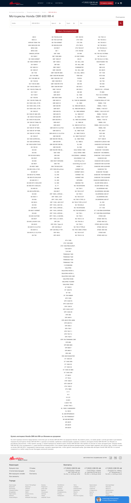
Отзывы (32, 468)
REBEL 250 (102, 122)
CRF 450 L (57, 232)
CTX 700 (79, 42)
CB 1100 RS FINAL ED (34, 100)
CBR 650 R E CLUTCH (57, 128)
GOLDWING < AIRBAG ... (79, 155)
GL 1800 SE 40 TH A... (79, 125)
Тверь (43, 495)
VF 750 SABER (68, 295)
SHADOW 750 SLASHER (102, 177)
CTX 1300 (79, 40)
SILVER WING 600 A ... (102, 183)
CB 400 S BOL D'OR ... (34, 169)
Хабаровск (60, 495)
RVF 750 (102, 136)
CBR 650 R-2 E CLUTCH (56, 133)
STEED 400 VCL (102, 218)
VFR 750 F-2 (68, 334)
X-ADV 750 (68, 403)
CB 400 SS (34, 188)
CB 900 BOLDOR (57, 45)
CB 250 (34, 150)
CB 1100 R (34, 95)
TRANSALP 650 (68, 259)
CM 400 (56, 188)
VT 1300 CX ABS (68, 370)
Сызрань (60, 486)
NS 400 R (102, 70)
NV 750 (102, 81)
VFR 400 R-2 (68, 323)
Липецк (43, 494)
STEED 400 (102, 216)
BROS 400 (34, 48)
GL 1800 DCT (79, 114)
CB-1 (56, 51)
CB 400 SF (34, 172)
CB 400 (34, 161)
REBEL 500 (102, 128)
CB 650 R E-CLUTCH (34, 227)
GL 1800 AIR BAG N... (79, 106)
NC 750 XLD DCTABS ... (102, 53)
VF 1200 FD (68, 290)
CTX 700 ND (79, 51)
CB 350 (34, 152)
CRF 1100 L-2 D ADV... (57, 218)
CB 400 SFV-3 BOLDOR (34, 183)
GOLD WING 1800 (79, 152)
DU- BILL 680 (79, 70)
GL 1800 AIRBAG (79, 111)
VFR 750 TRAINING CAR (68, 339)
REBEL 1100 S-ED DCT (102, 111)
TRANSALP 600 (68, 257)
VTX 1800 (68, 389)
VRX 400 (68, 353)
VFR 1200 (68, 298)
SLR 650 (102, 205)
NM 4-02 (102, 67)
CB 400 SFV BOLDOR (34, 177)
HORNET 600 (79, 169)
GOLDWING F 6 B (79, 158)
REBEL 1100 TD (102, 119)
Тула (91, 495)
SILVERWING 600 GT (102, 199)
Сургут (27, 490)
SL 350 (102, 202)
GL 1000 (79, 95)
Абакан (27, 488)
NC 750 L (79, 213)
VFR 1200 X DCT (68, 309)
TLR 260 (68, 251)
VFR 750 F (68, 328)
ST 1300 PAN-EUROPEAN (102, 213)
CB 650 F (34, 218)
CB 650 (34, 213)
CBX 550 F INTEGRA (56, 161)
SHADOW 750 (102, 169)
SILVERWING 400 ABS (102, 191)
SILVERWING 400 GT (102, 194)
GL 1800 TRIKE (79, 139)
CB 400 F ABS (34, 166)
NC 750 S (79, 216)
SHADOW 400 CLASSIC (102, 161)
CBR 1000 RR (57, 70)
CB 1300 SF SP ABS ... (34, 128)
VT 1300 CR (68, 359)
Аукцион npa (14, 468)
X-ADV (68, 400)
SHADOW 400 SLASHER (102, 166)
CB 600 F (34, 207)
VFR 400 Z (68, 325)
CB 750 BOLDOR (57, 37)
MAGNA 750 (79, 183)
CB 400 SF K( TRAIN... (34, 174)
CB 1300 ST (34, 136)
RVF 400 (102, 133)
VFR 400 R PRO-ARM (68, 320)
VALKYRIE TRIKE (68, 284)
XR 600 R (68, 425)
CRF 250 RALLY (57, 227)
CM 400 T (57, 191)
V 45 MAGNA (68, 265)
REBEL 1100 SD (102, 114)
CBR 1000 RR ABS (57, 73)
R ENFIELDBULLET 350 (102, 100)
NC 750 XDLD (102, 45)
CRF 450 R (57, 235)
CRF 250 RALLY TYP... (57, 230)
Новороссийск (13, 490)
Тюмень (59, 488)
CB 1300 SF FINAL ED (34, 122)
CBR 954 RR (57, 147)
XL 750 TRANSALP (68, 416)
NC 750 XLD (102, 51)
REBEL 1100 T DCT (102, 117)
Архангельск (110, 490)
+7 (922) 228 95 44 (72, 468)
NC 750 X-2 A (79, 235)
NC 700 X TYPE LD (79, 199)
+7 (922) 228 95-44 (90, 2)
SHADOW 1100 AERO (102, 150)
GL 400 (79, 144)
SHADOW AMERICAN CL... (102, 180)
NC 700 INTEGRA (79, 185)
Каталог (41, 3)
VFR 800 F (68, 348)
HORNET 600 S (79, 172)
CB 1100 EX (34, 81)
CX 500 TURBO (79, 56)
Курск (75, 494)
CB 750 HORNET (57, 42)
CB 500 (34, 199)
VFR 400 (68, 314)
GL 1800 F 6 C (79, 117)
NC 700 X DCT (79, 196)
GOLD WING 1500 (79, 150)
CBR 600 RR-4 (56, 119)
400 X (34, 37)
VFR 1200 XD (68, 312)
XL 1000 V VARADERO (68, 408)
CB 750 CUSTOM (57, 40)
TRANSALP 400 (68, 254)
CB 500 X (34, 202)
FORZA (79, 78)
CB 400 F (34, 163)
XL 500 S (68, 411)
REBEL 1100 (102, 103)
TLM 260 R (68, 248)
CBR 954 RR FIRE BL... (57, 150)
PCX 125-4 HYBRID (102, 95)
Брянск (43, 490)
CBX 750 (57, 163)
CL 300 (57, 172)
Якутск (76, 492)
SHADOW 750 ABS (102, 172)
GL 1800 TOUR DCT (79, 136)
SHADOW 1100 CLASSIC (102, 155)
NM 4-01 (102, 64)
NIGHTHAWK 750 (102, 62)
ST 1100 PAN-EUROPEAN (102, 210)
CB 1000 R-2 (34, 67)
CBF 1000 (57, 53)
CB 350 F (34, 158)
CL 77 (57, 185)
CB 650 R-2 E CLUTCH (34, 232)
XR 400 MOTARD (68, 419)
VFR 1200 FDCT (68, 303)
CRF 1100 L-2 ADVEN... (56, 216)
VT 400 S (68, 375)
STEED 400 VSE (102, 230)
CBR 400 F (57, 92)
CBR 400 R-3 (57, 103)
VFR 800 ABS (68, 345)
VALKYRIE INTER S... (68, 270)
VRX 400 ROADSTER (68, 356)
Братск (92, 492)
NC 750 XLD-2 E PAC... (102, 59)
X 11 (68, 392)
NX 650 (102, 86)
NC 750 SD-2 (79, 221)
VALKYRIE (68, 268)
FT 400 (79, 81)
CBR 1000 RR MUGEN (57, 75)
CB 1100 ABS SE (34, 78)
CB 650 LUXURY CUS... (34, 221)
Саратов (92, 488)
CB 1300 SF (34, 111)
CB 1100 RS (34, 97)
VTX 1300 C (68, 386)
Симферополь (61, 492)
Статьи (32, 471)
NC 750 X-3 (102, 37)
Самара (76, 486)
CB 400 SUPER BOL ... (34, 191)
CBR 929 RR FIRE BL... (57, 144)
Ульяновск (44, 492)
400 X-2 (34, 40)
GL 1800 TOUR (79, 130)
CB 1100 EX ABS (34, 84)
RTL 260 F (102, 130)
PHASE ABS (102, 97)
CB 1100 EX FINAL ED (34, 89)
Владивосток (110, 495)
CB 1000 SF (34, 70)
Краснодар (12, 485)
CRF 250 (57, 221)
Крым (91, 494)
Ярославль (12, 494)
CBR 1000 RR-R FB (57, 84)
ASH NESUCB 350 (34, 45)
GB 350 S (79, 89)
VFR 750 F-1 (68, 331)
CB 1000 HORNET (34, 59)
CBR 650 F (57, 122)
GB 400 (79, 92)
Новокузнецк (78, 488)
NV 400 (102, 78)
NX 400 (102, 84)
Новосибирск (13, 497)
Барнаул (28, 486)
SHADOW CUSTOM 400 (102, 144)
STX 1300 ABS (68, 243)
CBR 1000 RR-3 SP (57, 78)
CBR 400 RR (57, 106)
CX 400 (79, 53)
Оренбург (60, 490)
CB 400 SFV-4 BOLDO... (34, 185)
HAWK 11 (79, 166)
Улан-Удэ (44, 488)
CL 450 (57, 180)
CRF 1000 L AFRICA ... (57, 194)
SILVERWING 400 (102, 188)
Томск (107, 494)
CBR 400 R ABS (57, 97)
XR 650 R (68, 427)
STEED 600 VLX (102, 235)
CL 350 (57, 174)
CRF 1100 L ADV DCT (57, 202)
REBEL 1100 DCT (102, 108)
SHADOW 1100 (102, 147)
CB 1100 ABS (34, 75)
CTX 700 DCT (79, 48)
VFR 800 (68, 342)
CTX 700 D (79, 45)
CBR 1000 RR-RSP (57, 86)
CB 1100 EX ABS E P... (34, 86)
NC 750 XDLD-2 (102, 48)
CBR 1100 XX (57, 89)
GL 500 (79, 147)
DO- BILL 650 (79, 62)
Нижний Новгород (31, 497)
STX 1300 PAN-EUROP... (68, 246)
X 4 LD (68, 397)
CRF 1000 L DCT (57, 196)
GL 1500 (79, 97)
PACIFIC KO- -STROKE (102, 89)
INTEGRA (79, 180)
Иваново (108, 486)
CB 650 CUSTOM (34, 216)
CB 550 (34, 205)
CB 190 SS (34, 147)
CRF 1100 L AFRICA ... (57, 207)
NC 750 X (79, 224)
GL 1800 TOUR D (79, 133)
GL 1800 (79, 103)
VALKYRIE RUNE (68, 279)
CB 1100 (34, 73)
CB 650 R (34, 224)
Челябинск (60, 485)
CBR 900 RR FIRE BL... (57, 139)
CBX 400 (57, 155)
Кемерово (77, 490)
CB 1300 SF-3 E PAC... (34, 133)
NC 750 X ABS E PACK (79, 230)
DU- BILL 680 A (79, 73)
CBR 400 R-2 (57, 100)
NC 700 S (79, 188)
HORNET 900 (79, 177)
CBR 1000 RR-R (57, 81)
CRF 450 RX (79, 37)
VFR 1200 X (68, 306)
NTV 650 (102, 75)
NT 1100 (102, 73)
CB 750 (34, 235)
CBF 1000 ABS (57, 56)
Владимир (12, 492)
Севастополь (29, 494)
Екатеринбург (110, 485)
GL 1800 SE (79, 122)
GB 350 (79, 84)
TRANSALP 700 (68, 262)
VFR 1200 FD (68, 301)
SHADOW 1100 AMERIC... (102, 152)
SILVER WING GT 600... (102, 185)
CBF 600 (57, 64)
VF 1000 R (68, 287)
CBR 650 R (57, 125)
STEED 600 (102, 232)
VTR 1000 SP (68, 383)
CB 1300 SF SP (34, 125)
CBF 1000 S (57, 62)
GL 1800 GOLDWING (79, 119)
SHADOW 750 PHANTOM (102, 174)
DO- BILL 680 (79, 64)
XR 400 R (68, 422)
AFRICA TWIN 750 (34, 42)
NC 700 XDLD (79, 205)
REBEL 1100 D (102, 106)
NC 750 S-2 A (79, 218)
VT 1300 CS (68, 364)
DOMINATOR (79, 67)
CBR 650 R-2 (57, 130)
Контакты (59, 3)
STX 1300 (68, 240)
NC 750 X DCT (79, 232)
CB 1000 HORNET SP (34, 62)
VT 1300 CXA (68, 372)
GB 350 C (79, 86)
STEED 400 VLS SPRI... (102, 224)
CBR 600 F (57, 108)
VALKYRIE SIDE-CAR (68, 276)
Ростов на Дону (78, 495)
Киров (27, 495)
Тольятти (92, 486)
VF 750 (68, 292)
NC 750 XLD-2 (102, 56)
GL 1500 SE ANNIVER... (79, 100)
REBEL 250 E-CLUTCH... (102, 125)
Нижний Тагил (45, 497)
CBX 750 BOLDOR (56, 166)
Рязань (59, 494)
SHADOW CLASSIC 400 (102, 141)
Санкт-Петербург (30, 485)
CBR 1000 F (57, 67)
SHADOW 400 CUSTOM (102, 163)
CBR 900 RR (57, 136)
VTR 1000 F (68, 381)
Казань (43, 485)
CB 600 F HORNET (34, 210)
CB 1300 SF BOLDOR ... (34, 119)
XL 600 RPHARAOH (68, 414)
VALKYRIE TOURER (68, 281)
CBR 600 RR (57, 117)
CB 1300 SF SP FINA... (34, 130)
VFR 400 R (68, 317)
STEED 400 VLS (102, 221)
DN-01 (79, 59)
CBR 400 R (57, 95)
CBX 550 (57, 158)
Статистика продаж (16, 471)
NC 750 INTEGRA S (79, 210)
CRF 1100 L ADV (57, 199)
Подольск (44, 486)
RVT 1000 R (102, 139)
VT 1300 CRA (68, 361)
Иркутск (108, 488)
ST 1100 (102, 207)
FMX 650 (79, 75)
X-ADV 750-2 (68, 405)
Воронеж (12, 486)
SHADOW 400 (102, 158)
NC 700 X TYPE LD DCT (79, 202)
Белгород (12, 488)
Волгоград (109, 492)
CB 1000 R (34, 64)
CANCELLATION (34, 53)
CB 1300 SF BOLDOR (34, 117)
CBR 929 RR (57, 141)
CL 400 (57, 177)
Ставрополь (93, 490)
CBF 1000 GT (57, 59)
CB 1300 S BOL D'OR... (34, 103)
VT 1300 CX (68, 367)
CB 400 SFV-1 (34, 180)
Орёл (27, 492)
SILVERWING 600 (102, 196)
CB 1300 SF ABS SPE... (34, 114)
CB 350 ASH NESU (34, 155)
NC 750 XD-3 (102, 42)
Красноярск (93, 485)
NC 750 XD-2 (102, 40)
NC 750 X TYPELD (79, 227)
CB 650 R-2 (34, 230)
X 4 (68, 394)
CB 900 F (57, 48)
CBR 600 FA (57, 111)
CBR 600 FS (57, 114)
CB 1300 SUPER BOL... (34, 139)
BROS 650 (34, 51)
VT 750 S (68, 378)
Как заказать (14, 476)
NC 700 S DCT (79, 191)
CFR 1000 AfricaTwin (57, 169)
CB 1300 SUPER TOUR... (34, 144)
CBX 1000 (57, 152)
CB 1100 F (34, 92)
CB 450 (34, 194)
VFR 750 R (68, 336)
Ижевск (11, 495)
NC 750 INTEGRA (79, 207)
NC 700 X (79, 194)
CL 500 (57, 183)
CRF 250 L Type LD (57, 224)
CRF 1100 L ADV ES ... (57, 205)
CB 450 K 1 (34, 196)
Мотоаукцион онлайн (17, 473)
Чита (75, 485)
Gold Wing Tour (79, 161)
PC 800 (102, 92)
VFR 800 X (68, 350)
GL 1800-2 (79, 141)
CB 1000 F (34, 56)
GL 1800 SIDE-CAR (79, 128)
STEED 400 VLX (102, 227)
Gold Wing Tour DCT (79, 163)
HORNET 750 (79, 174)
